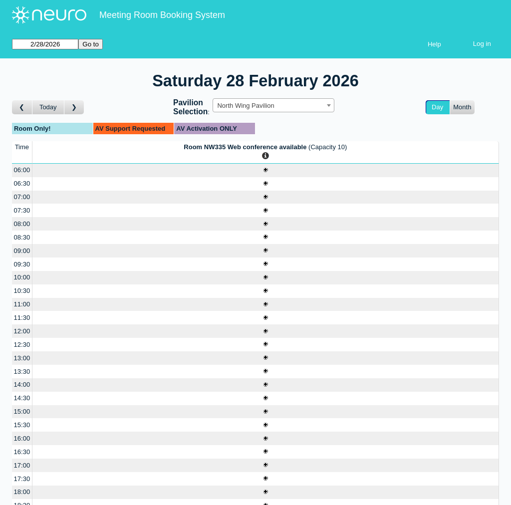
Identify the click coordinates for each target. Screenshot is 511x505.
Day (437, 107)
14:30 (22, 398)
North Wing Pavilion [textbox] (245, 105)
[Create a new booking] (265, 170)
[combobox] (273, 105)
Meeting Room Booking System (162, 15)
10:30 (22, 290)
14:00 (22, 384)
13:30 (22, 371)
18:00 (22, 492)
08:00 (22, 224)
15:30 (22, 425)
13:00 (22, 358)
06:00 (22, 170)
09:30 (22, 264)
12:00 (22, 331)
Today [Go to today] (48, 107)
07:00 (22, 197)
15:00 (22, 411)
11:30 (22, 317)
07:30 (22, 210)
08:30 (22, 237)
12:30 (22, 344)
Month (462, 107)
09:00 (22, 250)
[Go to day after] (74, 107)
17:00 (22, 465)
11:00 (22, 304)
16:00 (22, 438)
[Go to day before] (22, 107)
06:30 (22, 183)
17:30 (22, 479)
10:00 (22, 277)
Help (434, 44)
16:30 (22, 452)
